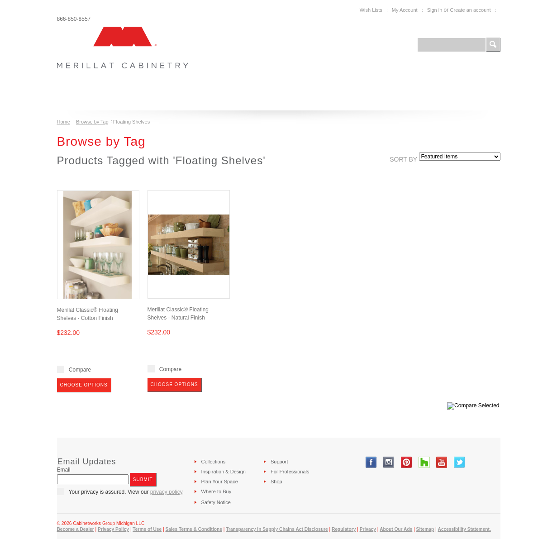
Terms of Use (147, 529)
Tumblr (424, 462)
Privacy (368, 529)
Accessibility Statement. (464, 529)
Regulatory (344, 529)
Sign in (435, 10)
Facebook (371, 462)
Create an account (470, 10)
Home (63, 121)
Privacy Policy (113, 529)
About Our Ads (396, 529)
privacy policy (166, 492)
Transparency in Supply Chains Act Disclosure (277, 529)
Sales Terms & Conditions (193, 529)
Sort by (403, 159)
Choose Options (84, 384)
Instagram (389, 462)
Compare (80, 370)
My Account (405, 10)
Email (64, 470)
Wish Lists (371, 10)
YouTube (442, 462)
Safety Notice (216, 502)
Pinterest (406, 462)
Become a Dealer (75, 529)
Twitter (459, 462)
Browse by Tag (92, 121)
